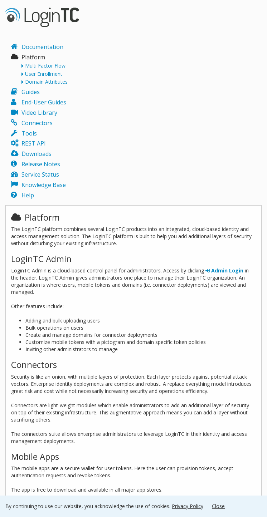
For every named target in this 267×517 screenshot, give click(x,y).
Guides (30, 92)
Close (218, 506)
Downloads (36, 154)
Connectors (37, 123)
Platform (33, 57)
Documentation (42, 47)
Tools (29, 133)
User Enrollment (43, 74)
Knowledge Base (43, 185)
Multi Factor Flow (45, 66)
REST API (33, 143)
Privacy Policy (187, 506)
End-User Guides (43, 102)
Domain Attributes (46, 82)
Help (27, 195)
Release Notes (40, 164)
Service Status (40, 174)
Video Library (39, 113)
